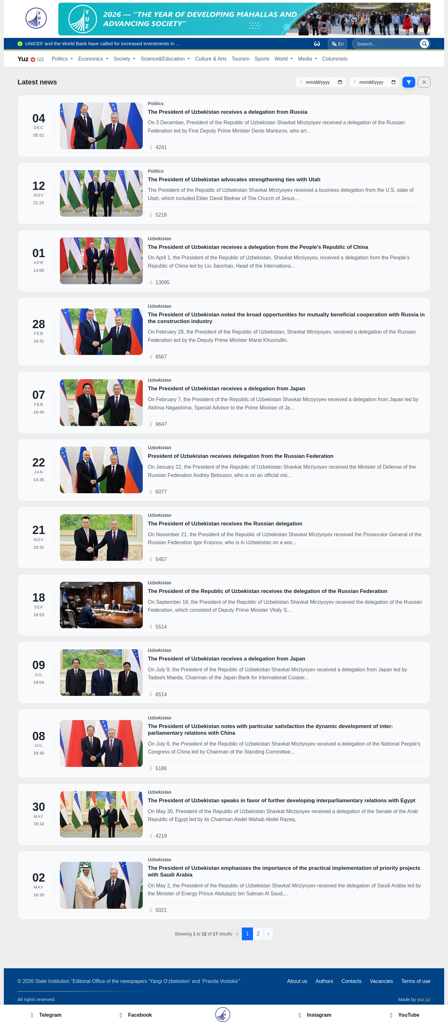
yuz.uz (423, 999)
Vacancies (381, 981)
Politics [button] (60, 58)
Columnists (335, 58)
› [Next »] (268, 933)
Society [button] (122, 58)
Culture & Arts (211, 58)
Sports (262, 58)
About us (297, 981)
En (337, 44)
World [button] (281, 58)
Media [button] (305, 58)
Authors (324, 981)
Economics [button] (91, 58)
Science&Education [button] (163, 58)
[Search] (424, 43)
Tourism (240, 58)
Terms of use (415, 981)
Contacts (352, 981)
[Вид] (317, 43)
